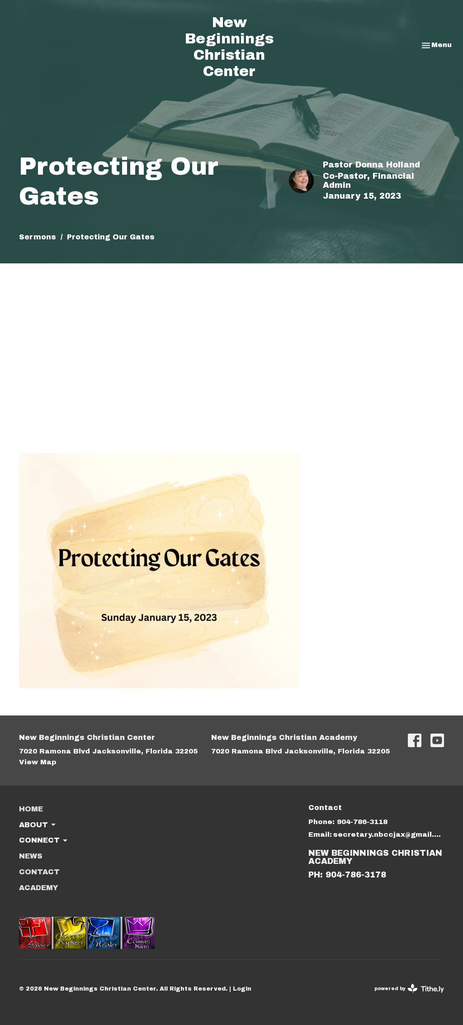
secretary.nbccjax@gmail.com (388, 834)
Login (242, 989)
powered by (409, 988)
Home (31, 809)
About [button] (38, 825)
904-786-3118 (362, 821)
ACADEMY (38, 888)
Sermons (37, 237)
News (31, 856)
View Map (38, 762)
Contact (39, 872)
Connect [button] (44, 840)
